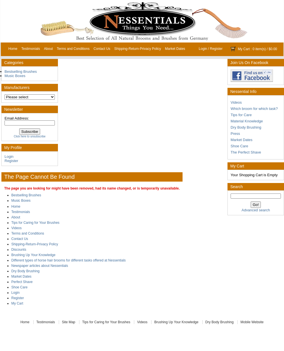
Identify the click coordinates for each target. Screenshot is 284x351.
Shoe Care (239, 146)
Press (235, 133)
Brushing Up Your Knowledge (33, 255)
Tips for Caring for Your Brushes (35, 223)
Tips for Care (241, 115)
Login (203, 49)
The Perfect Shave (246, 152)
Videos (236, 102)
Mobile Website (252, 322)
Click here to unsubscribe (29, 136)
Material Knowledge (247, 121)
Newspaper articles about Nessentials (39, 266)
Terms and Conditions (73, 49)
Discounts (18, 250)
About (48, 49)
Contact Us (102, 49)
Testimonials (30, 49)
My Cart (244, 49)
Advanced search (256, 210)
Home (13, 49)
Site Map (68, 322)
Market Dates (175, 49)
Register (216, 49)
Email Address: (17, 118)
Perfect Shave (21, 282)
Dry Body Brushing (246, 127)
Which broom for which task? (254, 109)
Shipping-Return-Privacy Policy (137, 49)
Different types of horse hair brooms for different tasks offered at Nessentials (68, 260)
